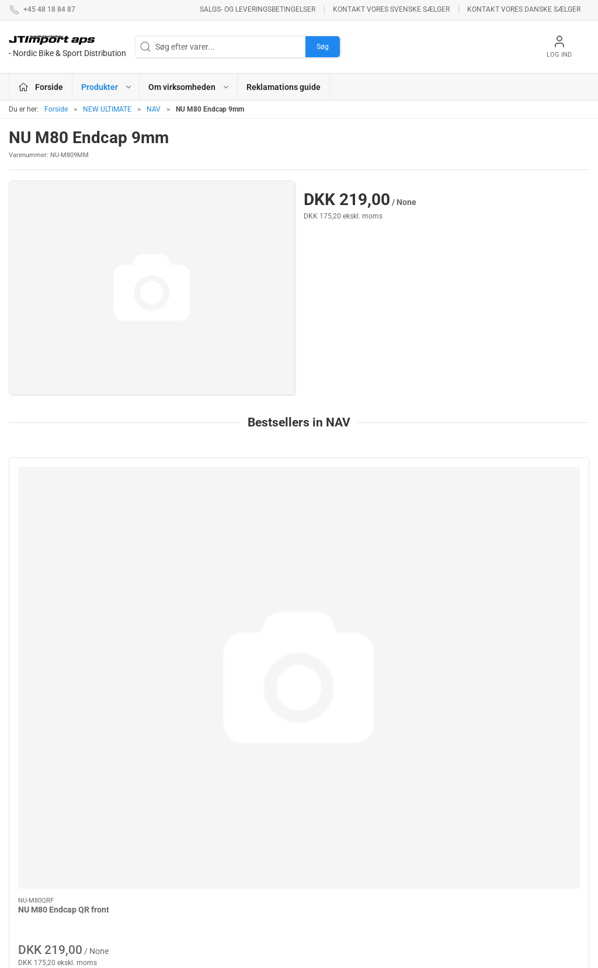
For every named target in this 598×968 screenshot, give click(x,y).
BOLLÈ (318, 804)
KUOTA (223, 895)
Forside (56, 109)
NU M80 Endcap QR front (63, 577)
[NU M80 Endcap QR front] (78, 511)
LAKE (220, 800)
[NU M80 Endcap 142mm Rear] (226, 511)
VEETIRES (228, 862)
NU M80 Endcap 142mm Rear (219, 577)
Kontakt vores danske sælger (523, 9)
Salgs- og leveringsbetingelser (257, 9)
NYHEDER (228, 816)
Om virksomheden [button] (189, 87)
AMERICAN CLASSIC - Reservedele (344, 844)
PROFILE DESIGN (336, 821)
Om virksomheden (442, 771)
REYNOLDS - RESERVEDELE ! (239, 840)
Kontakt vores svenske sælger (391, 9)
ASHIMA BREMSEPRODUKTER (249, 777)
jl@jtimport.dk (34, 828)
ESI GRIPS (323, 771)
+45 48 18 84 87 (38, 816)
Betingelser (429, 788)
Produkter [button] (107, 87)
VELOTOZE (325, 867)
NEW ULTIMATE (107, 109)
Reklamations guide (283, 87)
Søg (323, 47)
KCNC (221, 879)
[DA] (67, 46)
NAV (154, 109)
